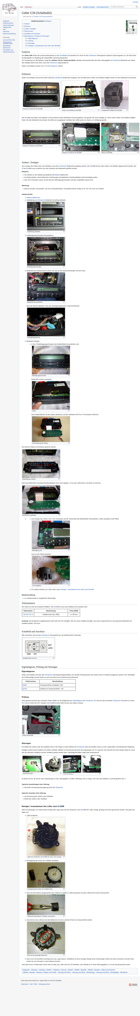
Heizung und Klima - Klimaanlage (83, 972)
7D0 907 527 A (28, 614)
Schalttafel (63, 55)
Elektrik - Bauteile (80, 970)
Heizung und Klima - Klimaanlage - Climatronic (111, 972)
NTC (23, 703)
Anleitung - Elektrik (45, 970)
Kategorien (26, 970)
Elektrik (70, 970)
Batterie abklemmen (33, 197)
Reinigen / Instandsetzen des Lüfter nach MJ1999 (77, 589)
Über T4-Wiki (33, 984)
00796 (25, 689)
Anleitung (34, 970)
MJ (26, 117)
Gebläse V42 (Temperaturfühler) (43, 16)
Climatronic (93, 55)
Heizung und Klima (64, 972)
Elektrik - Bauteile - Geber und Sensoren (101, 970)
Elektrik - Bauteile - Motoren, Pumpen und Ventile (39, 972)
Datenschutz (24, 984)
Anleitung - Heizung (59, 970)
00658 (25, 685)
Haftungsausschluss (44, 984)
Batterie (57, 175)
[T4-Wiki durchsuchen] (124, 6)
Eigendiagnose (78, 700)
